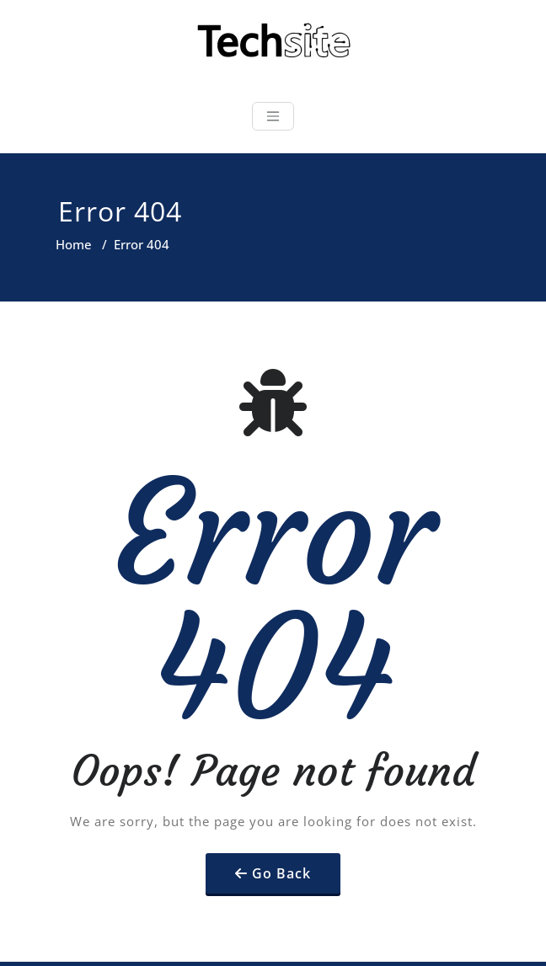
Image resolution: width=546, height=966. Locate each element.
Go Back (281, 873)
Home (74, 244)
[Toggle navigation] (273, 116)
